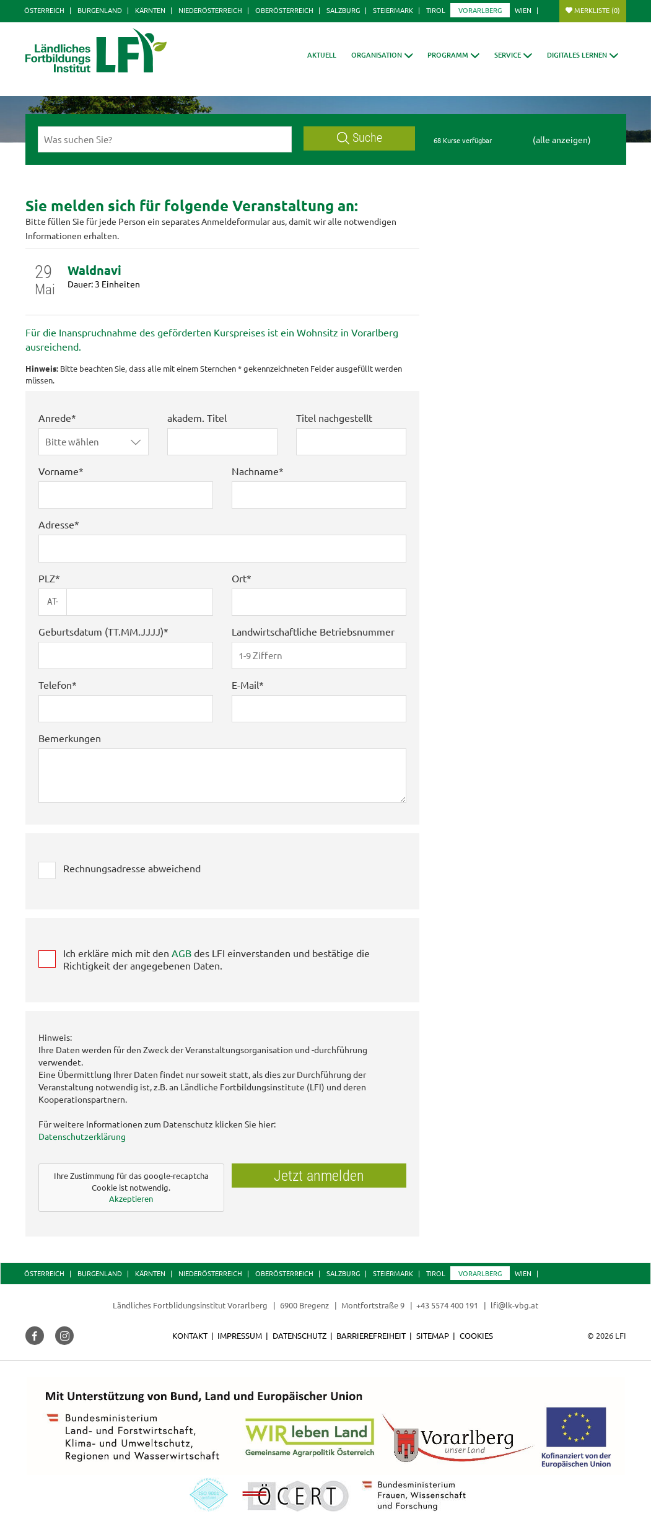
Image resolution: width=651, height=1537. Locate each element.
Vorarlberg (480, 10)
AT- (52, 601)
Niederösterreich (210, 10)
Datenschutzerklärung (82, 1136)
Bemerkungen (69, 738)
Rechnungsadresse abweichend (132, 868)
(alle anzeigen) (562, 139)
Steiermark (393, 10)
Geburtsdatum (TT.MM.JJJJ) (101, 631)
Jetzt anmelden (319, 1175)
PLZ (46, 578)
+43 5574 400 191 (447, 1305)
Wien (523, 10)
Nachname (255, 471)
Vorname (58, 471)
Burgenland (99, 10)
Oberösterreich (284, 10)
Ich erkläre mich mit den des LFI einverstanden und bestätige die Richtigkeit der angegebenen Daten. (216, 959)
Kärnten (150, 10)
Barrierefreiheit (371, 1335)
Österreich (44, 10)
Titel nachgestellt (334, 417)
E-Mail (245, 684)
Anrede (54, 417)
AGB (181, 953)
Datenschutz (299, 1335)
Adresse (56, 524)
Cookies (476, 1335)
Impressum (239, 1335)
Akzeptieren (131, 1198)
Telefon (55, 684)
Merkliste (597, 10)
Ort (239, 578)
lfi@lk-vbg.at (514, 1305)
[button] (382, 55)
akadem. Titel (197, 417)
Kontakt (190, 1335)
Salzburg (343, 10)
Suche (360, 138)
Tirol (435, 10)
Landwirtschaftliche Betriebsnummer (313, 631)
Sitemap (432, 1335)
